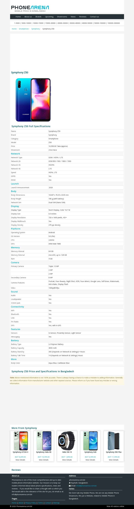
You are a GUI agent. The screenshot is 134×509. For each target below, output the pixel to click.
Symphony (35, 29)
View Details (20, 460)
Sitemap (56, 503)
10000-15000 (38, 23)
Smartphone (24, 29)
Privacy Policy (30, 503)
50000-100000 (100, 23)
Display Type (16, 210)
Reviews (82, 16)
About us (28, 16)
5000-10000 (26, 23)
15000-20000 (50, 23)
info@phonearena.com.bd (86, 486)
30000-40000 (75, 23)
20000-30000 (62, 23)
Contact (48, 503)
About (21, 503)
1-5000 (17, 23)
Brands (38, 16)
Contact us (94, 16)
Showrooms (62, 16)
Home (18, 16)
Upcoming (49, 16)
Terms (40, 503)
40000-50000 (87, 23)
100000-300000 (114, 23)
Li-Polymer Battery (56, 344)
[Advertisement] (67, 51)
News (73, 16)
